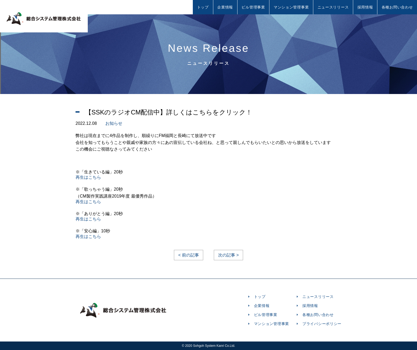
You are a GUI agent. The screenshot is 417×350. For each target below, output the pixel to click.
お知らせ (113, 123)
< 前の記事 (188, 255)
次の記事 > (228, 255)
